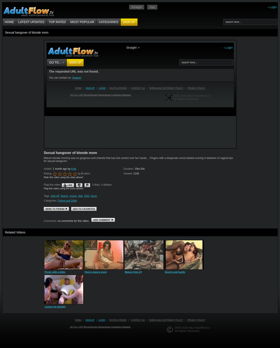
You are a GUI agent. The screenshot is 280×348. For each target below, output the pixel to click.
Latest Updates (31, 22)
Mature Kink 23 (133, 272)
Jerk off (55, 195)
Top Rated (57, 22)
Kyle (73, 168)
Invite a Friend (118, 320)
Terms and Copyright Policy (166, 320)
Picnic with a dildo (55, 272)
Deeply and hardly (175, 272)
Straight (136, 7)
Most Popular (82, 22)
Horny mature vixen (96, 272)
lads (80, 195)
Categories (108, 22)
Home (9, 22)
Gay (152, 7)
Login (273, 7)
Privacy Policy (196, 320)
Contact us (138, 320)
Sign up (129, 22)
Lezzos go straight (55, 306)
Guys (94, 195)
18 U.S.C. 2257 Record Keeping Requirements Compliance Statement (100, 327)
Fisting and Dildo (67, 200)
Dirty (86, 195)
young (73, 195)
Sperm (64, 195)
